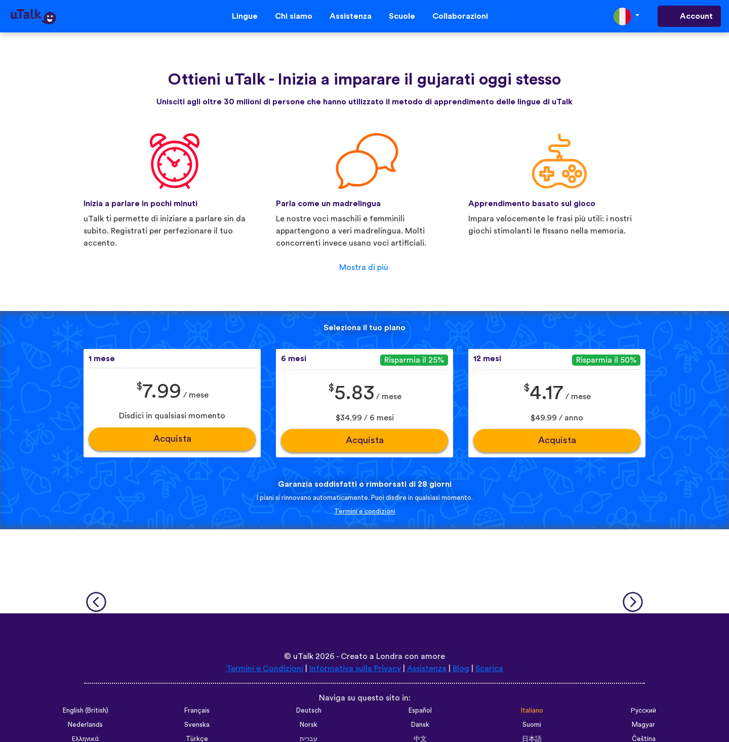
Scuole (402, 16)
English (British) (85, 710)
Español (420, 710)
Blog (461, 669)
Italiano (532, 710)
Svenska (197, 724)
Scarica (489, 669)
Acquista (172, 439)
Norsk (308, 724)
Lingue (245, 16)
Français (197, 710)
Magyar (643, 724)
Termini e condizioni (364, 511)
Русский (643, 710)
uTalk (303, 656)
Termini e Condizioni (264, 669)
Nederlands (85, 724)
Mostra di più (363, 267)
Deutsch (308, 710)
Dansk (420, 724)
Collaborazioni (460, 16)
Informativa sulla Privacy (355, 669)
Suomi (531, 724)
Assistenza (351, 16)
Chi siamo (293, 16)
